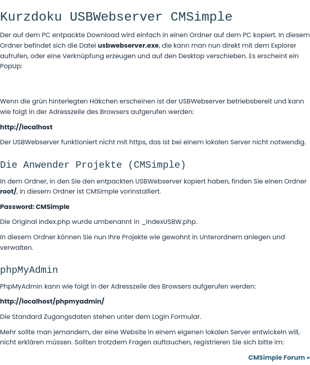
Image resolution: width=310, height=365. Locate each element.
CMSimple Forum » (279, 357)
